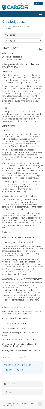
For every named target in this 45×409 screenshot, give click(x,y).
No (20, 369)
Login (21, 3)
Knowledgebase (18, 26)
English (15, 3)
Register (27, 3)
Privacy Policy (9, 405)
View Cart (39, 3)
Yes (9, 369)
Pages (28, 26)
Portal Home (6, 26)
